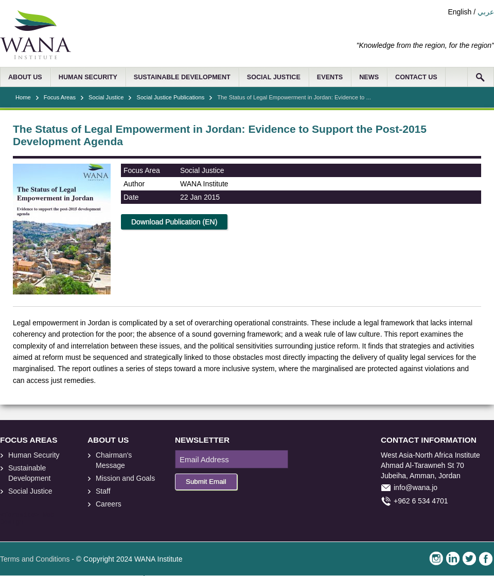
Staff (103, 491)
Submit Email (206, 481)
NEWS (369, 77)
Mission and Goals (125, 478)
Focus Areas (60, 97)
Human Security (34, 455)
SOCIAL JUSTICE (274, 77)
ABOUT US (25, 77)
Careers (108, 504)
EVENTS (330, 77)
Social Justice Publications (170, 97)
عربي (486, 12)
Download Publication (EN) (174, 222)
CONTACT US (416, 77)
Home (23, 97)
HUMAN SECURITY (88, 77)
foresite (19, 515)
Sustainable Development (29, 473)
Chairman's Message (114, 460)
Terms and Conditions (34, 559)
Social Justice (106, 97)
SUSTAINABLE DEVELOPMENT (182, 77)
